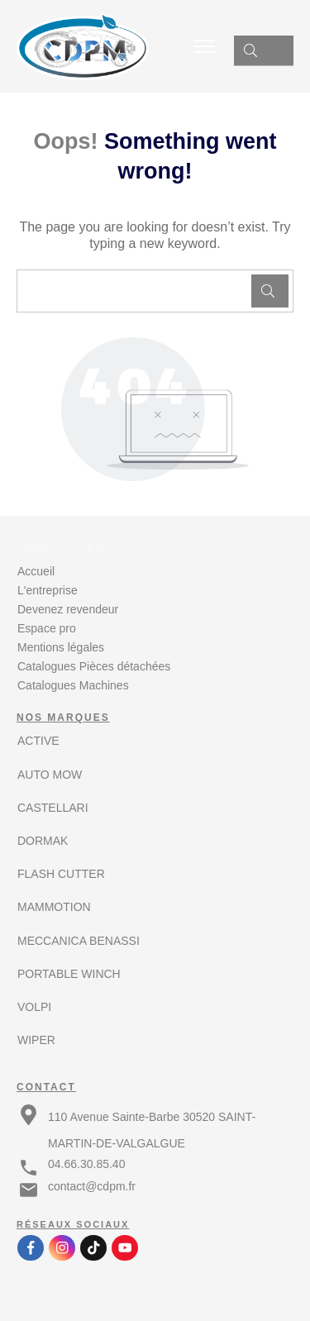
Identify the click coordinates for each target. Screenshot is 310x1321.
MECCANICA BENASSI (78, 940)
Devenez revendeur (67, 609)
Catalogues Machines (73, 685)
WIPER (36, 1040)
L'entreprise (47, 590)
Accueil (36, 571)
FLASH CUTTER (61, 873)
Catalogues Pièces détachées (93, 666)
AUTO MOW (49, 774)
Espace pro (46, 628)
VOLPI (34, 1006)
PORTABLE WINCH (69, 973)
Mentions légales (60, 647)
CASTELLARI (52, 807)
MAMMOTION (54, 906)
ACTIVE (38, 740)
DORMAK (42, 840)
